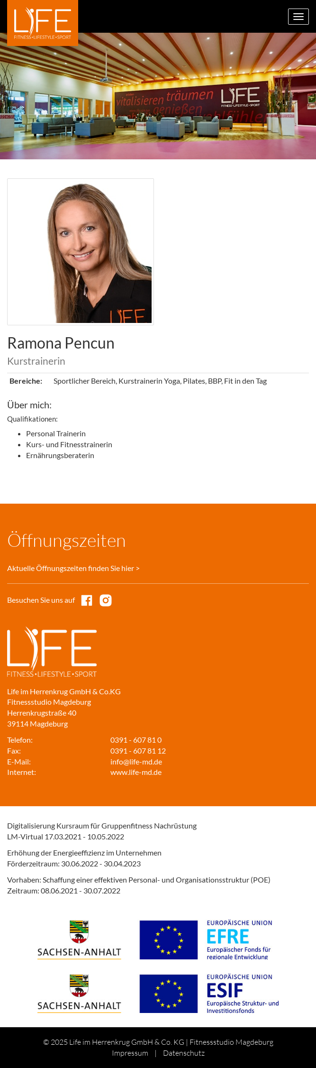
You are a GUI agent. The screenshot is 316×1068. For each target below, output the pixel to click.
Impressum (130, 1053)
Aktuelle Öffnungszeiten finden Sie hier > (73, 567)
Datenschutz (184, 1053)
